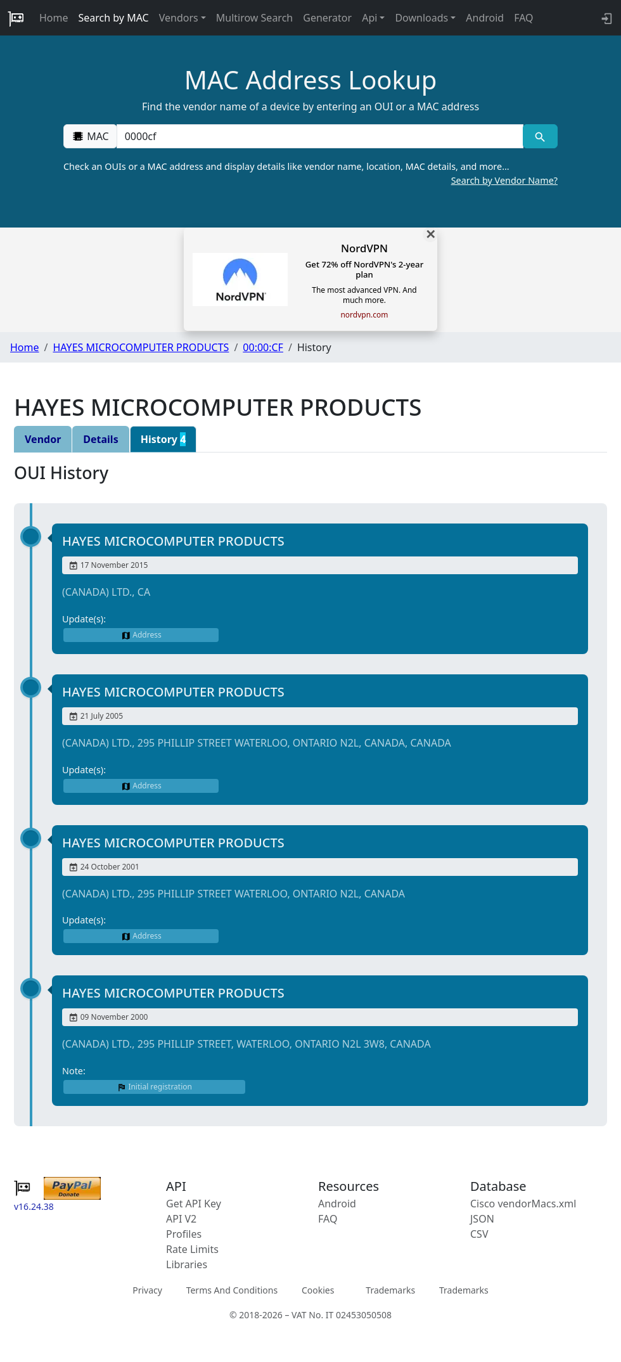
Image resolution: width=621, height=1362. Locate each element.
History (163, 439)
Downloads (421, 18)
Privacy (147, 1290)
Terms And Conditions (232, 1290)
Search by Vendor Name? (504, 180)
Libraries (186, 1264)
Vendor (43, 439)
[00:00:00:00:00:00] (320, 136)
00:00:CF (263, 347)
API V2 (181, 1219)
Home (53, 18)
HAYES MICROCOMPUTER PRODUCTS (141, 347)
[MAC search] (540, 136)
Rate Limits (192, 1249)
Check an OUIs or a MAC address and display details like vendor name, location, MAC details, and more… (310, 173)
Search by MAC (114, 18)
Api (369, 18)
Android (485, 18)
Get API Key (193, 1204)
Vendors (178, 18)
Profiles (184, 1234)
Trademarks (390, 1290)
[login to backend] (605, 17)
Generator (327, 18)
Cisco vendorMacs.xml (523, 1204)
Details (100, 439)
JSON (482, 1219)
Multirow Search (254, 18)
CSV (479, 1234)
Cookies (318, 1290)
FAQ (523, 18)
